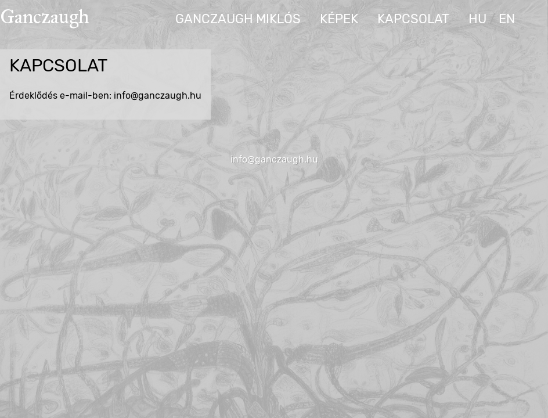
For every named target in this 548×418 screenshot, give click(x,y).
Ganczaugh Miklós (238, 19)
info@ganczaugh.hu (274, 159)
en (507, 19)
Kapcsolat (413, 19)
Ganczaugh (44, 16)
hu (477, 19)
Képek (339, 19)
